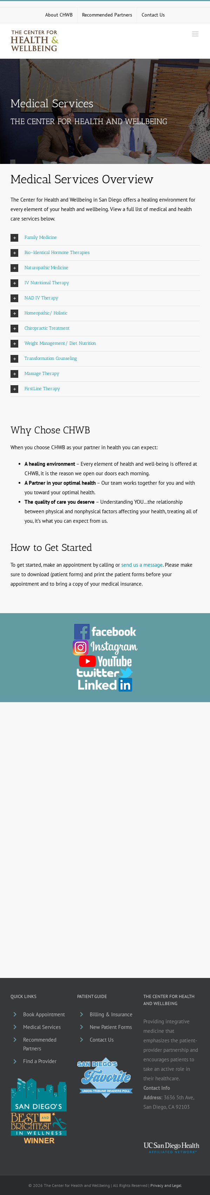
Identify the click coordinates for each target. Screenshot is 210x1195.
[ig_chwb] (105, 642)
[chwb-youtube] (105, 658)
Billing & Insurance (111, 1014)
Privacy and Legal (166, 1185)
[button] (105, 237)
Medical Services (42, 1027)
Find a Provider (39, 1061)
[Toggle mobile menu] (195, 34)
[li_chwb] (105, 680)
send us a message (142, 564)
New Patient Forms (111, 1027)
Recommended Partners (39, 1044)
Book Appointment (44, 1014)
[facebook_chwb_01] (105, 626)
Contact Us (102, 1039)
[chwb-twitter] (105, 670)
